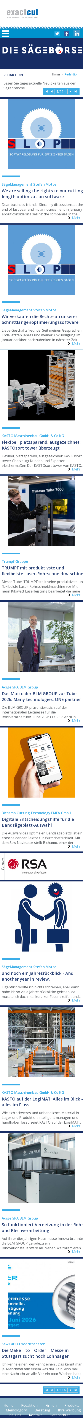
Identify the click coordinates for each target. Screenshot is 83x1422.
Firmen (51, 1405)
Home (56, 74)
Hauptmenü (5, 33)
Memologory (16, 1410)
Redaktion (29, 1405)
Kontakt (35, 1415)
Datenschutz (60, 1415)
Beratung (42, 1410)
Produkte (72, 1405)
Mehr (76, 217)
